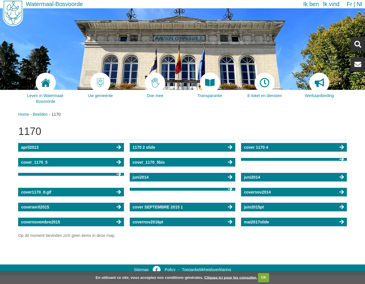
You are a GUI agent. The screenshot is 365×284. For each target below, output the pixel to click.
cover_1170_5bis (149, 162)
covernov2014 (257, 192)
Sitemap (141, 269)
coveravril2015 (35, 207)
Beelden (40, 114)
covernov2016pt (148, 222)
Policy (170, 269)
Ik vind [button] (331, 4)
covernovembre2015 (40, 222)
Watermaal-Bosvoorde (54, 4)
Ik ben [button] (311, 4)
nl (359, 4)
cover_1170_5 (34, 162)
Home (23, 114)
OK (264, 277)
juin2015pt (254, 207)
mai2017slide (256, 222)
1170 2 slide (144, 147)
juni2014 (141, 177)
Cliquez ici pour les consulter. (230, 277)
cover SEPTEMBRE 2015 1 (158, 207)
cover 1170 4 (256, 147)
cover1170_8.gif (36, 192)
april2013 (30, 147)
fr (349, 4)
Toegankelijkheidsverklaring (206, 269)
